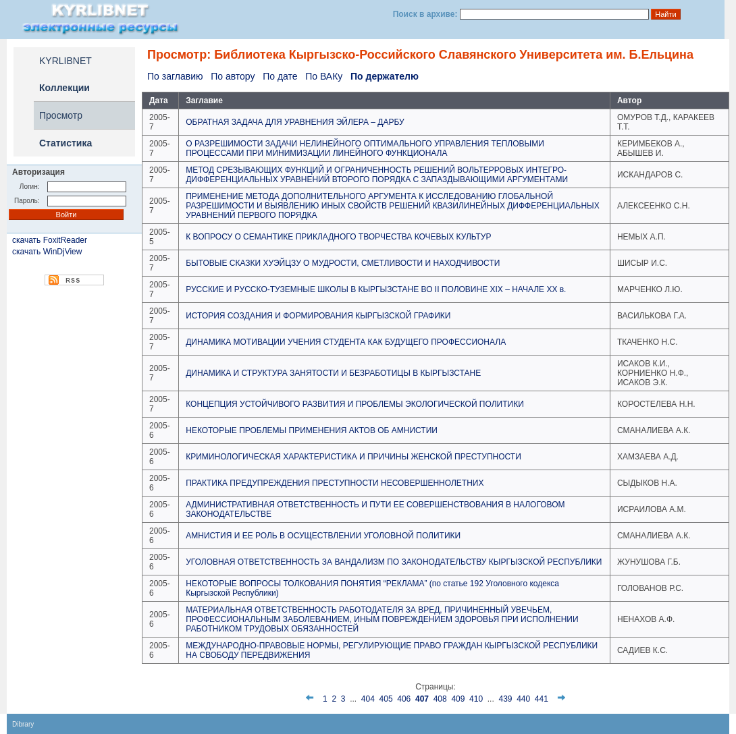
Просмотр (60, 115)
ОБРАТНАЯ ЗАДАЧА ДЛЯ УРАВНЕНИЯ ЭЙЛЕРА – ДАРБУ (295, 122)
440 (523, 699)
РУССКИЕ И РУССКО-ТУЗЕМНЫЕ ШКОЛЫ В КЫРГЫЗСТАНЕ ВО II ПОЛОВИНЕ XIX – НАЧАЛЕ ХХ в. (376, 289)
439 (505, 699)
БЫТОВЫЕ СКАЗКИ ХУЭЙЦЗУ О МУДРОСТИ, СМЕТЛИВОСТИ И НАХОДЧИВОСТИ (343, 263)
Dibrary (23, 724)
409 (458, 699)
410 (476, 699)
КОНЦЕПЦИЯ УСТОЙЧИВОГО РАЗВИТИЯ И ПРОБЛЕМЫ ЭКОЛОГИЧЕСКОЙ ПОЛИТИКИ (355, 404)
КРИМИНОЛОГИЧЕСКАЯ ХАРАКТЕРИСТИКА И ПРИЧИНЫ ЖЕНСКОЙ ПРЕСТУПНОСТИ (353, 456)
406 (404, 699)
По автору (233, 76)
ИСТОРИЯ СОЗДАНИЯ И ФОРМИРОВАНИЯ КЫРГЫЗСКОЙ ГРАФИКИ (318, 315)
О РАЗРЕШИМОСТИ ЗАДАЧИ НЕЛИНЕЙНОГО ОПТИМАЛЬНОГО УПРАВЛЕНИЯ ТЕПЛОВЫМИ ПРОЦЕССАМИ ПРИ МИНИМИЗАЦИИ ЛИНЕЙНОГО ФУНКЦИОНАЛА (365, 148)
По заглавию (175, 76)
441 (541, 699)
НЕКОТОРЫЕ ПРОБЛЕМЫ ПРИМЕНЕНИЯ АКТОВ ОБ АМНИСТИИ (312, 430)
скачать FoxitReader (49, 240)
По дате (280, 76)
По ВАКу (323, 76)
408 (440, 699)
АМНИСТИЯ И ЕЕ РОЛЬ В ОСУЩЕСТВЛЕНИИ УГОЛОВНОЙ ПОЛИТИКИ (323, 535)
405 (386, 699)
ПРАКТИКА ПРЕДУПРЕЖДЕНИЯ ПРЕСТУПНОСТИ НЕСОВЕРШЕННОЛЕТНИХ (334, 483)
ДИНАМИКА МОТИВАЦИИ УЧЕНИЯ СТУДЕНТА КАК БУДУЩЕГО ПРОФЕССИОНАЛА (346, 342)
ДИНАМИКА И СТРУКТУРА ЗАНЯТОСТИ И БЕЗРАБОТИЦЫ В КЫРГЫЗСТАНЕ (333, 373)
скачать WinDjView (47, 251)
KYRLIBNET (65, 60)
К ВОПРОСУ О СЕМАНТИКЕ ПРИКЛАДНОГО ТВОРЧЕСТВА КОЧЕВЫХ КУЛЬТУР (338, 237)
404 (368, 699)
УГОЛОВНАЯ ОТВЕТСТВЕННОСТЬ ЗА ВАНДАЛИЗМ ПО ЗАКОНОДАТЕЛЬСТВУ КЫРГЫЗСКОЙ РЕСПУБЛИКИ (394, 562)
